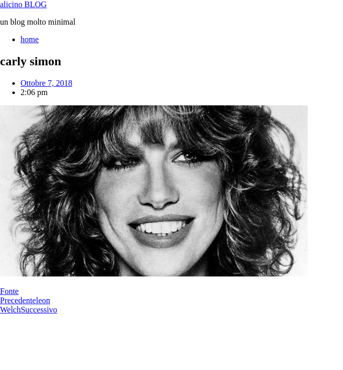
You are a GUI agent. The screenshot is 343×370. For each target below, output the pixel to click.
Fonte (9, 291)
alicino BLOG (23, 4)
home (30, 39)
